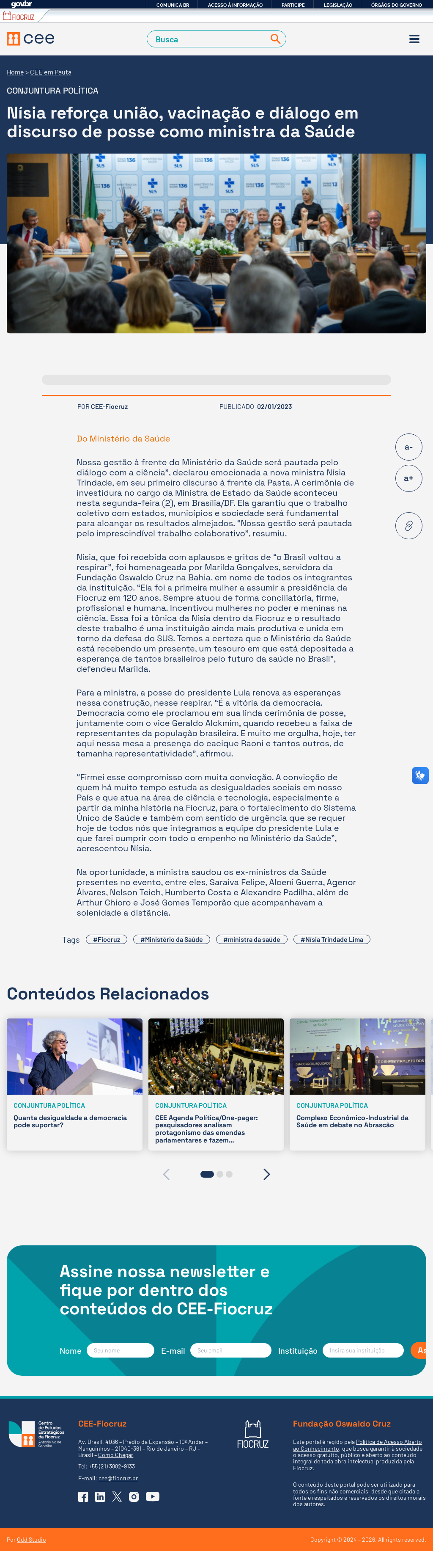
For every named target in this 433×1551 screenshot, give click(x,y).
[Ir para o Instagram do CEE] (134, 1497)
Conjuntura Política (53, 90)
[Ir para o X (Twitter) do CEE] (117, 1496)
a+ (409, 478)
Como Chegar (115, 1454)
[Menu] (414, 39)
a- (409, 447)
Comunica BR (172, 5)
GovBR (21, 4)
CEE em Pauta (50, 72)
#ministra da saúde (251, 939)
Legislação (338, 5)
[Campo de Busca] (208, 39)
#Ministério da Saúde (171, 939)
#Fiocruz (106, 939)
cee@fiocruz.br (118, 1478)
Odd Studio (31, 1539)
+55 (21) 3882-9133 (112, 1466)
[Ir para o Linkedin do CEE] (100, 1497)
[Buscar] (274, 39)
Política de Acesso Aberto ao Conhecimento (357, 1445)
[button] (207, 1174)
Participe (293, 5)
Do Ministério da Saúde (124, 438)
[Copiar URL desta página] (408, 525)
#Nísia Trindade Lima (332, 939)
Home (15, 72)
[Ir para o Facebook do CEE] (83, 1497)
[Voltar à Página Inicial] (30, 39)
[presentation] (166, 1174)
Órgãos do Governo (396, 5)
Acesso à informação (235, 5)
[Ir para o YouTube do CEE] (152, 1496)
